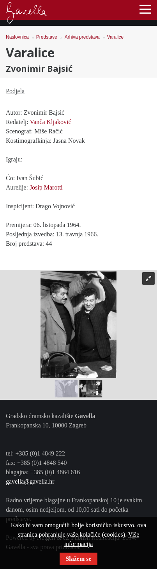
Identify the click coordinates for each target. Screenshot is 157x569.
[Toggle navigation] (145, 8)
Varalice (115, 37)
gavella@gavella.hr (30, 481)
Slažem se (78, 558)
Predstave (46, 37)
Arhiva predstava (82, 37)
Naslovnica (17, 37)
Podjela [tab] (15, 91)
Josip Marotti (46, 187)
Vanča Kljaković (50, 122)
